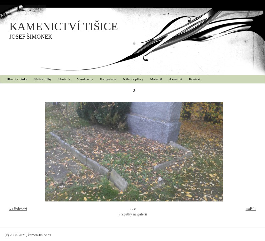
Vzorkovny (85, 79)
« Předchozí (18, 209)
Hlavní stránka (17, 79)
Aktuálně (175, 79)
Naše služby (42, 79)
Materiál (156, 79)
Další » (251, 209)
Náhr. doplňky (133, 79)
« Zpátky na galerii (133, 214)
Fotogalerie (108, 79)
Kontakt (194, 79)
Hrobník (64, 79)
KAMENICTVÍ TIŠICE (63, 26)
